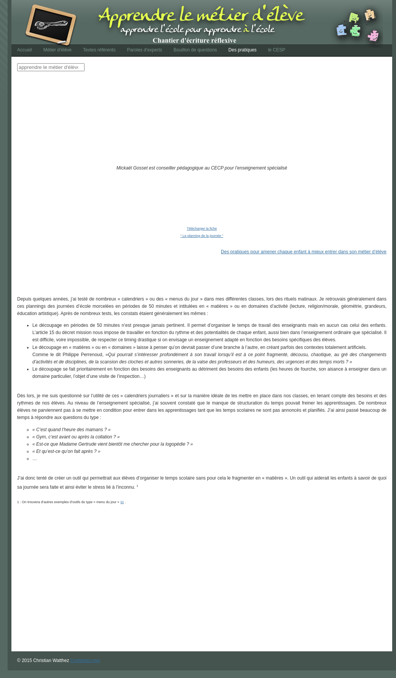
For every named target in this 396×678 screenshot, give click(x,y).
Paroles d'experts (144, 50)
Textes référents (99, 50)
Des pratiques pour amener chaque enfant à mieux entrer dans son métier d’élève (303, 251)
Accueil (24, 50)
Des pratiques (242, 50)
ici (122, 502)
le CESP (276, 50)
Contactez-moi (85, 660)
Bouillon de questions (195, 50)
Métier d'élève (57, 50)
